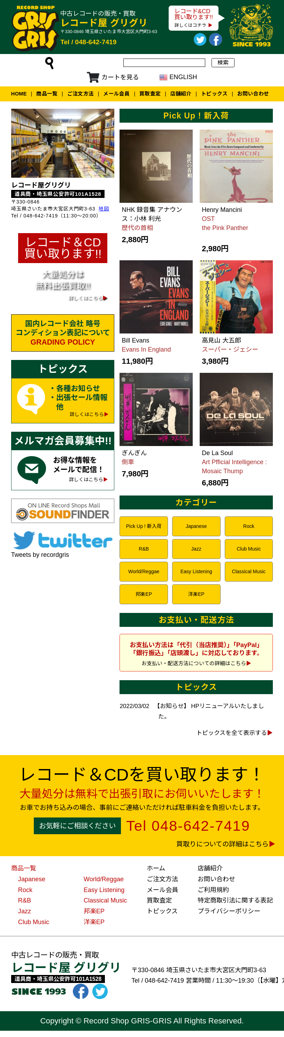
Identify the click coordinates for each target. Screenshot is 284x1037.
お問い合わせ (253, 94)
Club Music (249, 549)
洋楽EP (196, 594)
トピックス (214, 94)
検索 (223, 63)
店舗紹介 (181, 94)
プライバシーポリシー (229, 911)
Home (19, 94)
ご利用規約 (213, 889)
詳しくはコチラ (190, 25)
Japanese (196, 526)
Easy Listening (196, 571)
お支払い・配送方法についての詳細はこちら (193, 663)
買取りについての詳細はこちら (222, 844)
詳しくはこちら (87, 414)
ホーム (156, 868)
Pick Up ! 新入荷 (144, 526)
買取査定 (150, 94)
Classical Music (249, 571)
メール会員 (116, 94)
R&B (144, 549)
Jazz (196, 549)
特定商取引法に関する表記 (235, 900)
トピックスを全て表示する (231, 733)
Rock (248, 526)
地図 (104, 209)
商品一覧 (46, 94)
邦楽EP (144, 594)
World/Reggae (143, 571)
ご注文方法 (80, 94)
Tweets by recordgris (40, 554)
